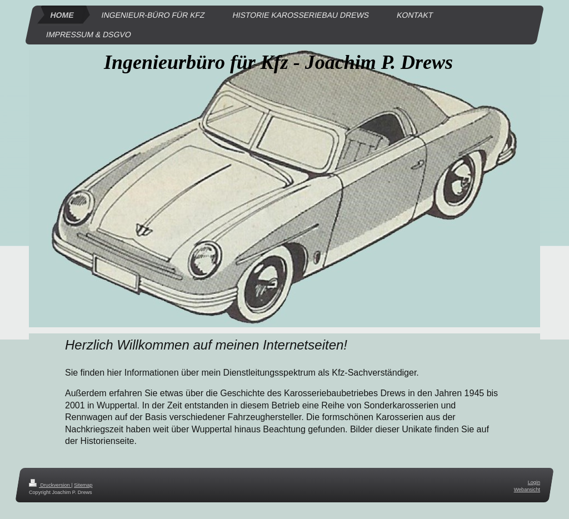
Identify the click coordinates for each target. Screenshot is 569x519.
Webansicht (527, 489)
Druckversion (50, 485)
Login (534, 482)
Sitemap (83, 485)
